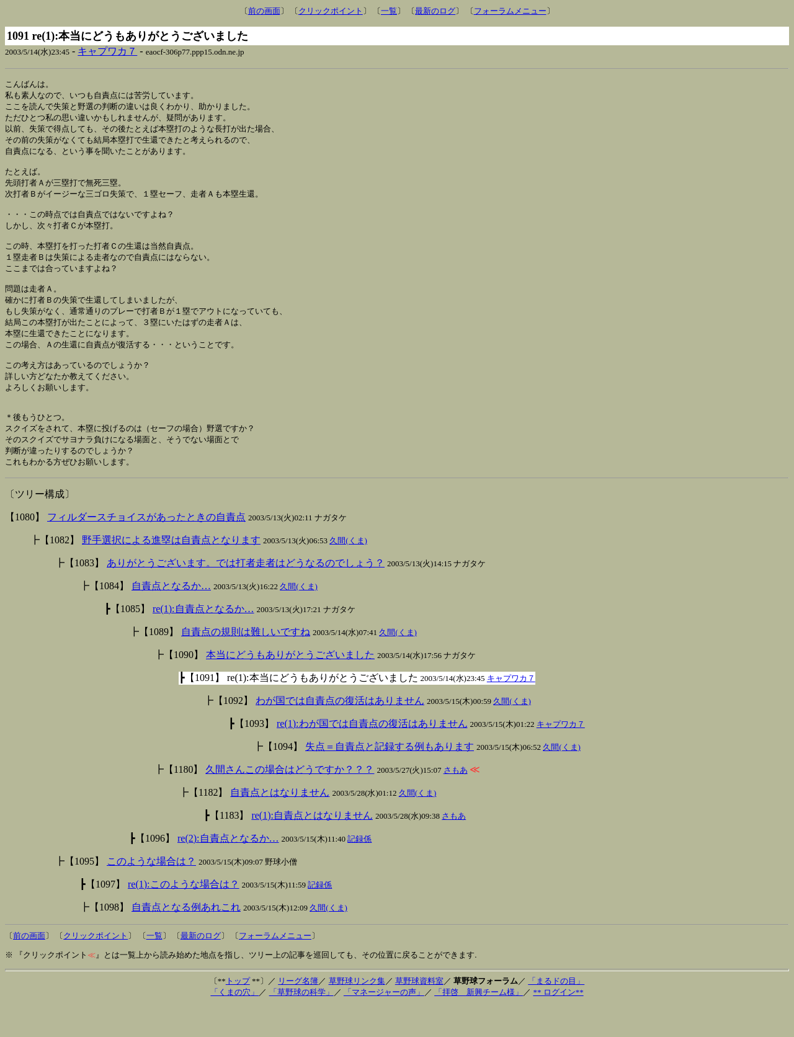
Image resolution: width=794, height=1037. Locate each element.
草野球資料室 (419, 1012)
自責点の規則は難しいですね (245, 662)
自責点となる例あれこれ (186, 938)
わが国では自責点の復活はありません (340, 731)
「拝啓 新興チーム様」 (478, 1023)
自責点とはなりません (279, 823)
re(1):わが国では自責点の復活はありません (372, 754)
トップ (238, 1012)
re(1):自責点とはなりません (312, 846)
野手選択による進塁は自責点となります (171, 571)
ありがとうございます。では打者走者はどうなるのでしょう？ (246, 594)
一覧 (389, 11)
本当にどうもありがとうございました (290, 685)
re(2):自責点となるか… (228, 869)
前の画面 (264, 11)
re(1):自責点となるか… (203, 639)
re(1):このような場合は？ (183, 915)
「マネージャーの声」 (384, 1023)
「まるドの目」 (556, 1012)
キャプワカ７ (107, 51)
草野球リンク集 (357, 1012)
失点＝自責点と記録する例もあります (389, 777)
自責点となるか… (171, 617)
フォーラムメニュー (510, 11)
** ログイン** (558, 1023)
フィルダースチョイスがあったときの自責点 (146, 548)
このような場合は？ (151, 892)
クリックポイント (330, 11)
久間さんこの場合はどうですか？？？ (289, 800)
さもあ (456, 801)
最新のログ (435, 11)
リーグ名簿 (298, 1012)
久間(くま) (348, 571)
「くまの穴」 (234, 1023)
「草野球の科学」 (301, 1023)
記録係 (359, 870)
